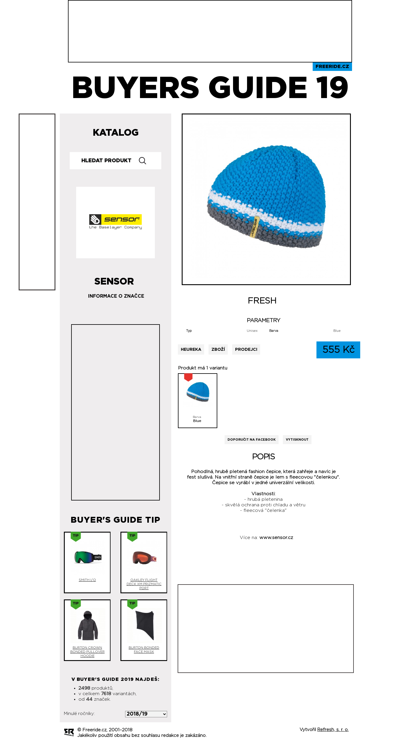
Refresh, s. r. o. (333, 730)
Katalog (116, 132)
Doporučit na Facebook (252, 439)
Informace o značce (116, 296)
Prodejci (246, 349)
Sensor (114, 279)
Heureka (191, 349)
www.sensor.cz (276, 537)
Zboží (218, 349)
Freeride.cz (332, 66)
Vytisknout (297, 439)
